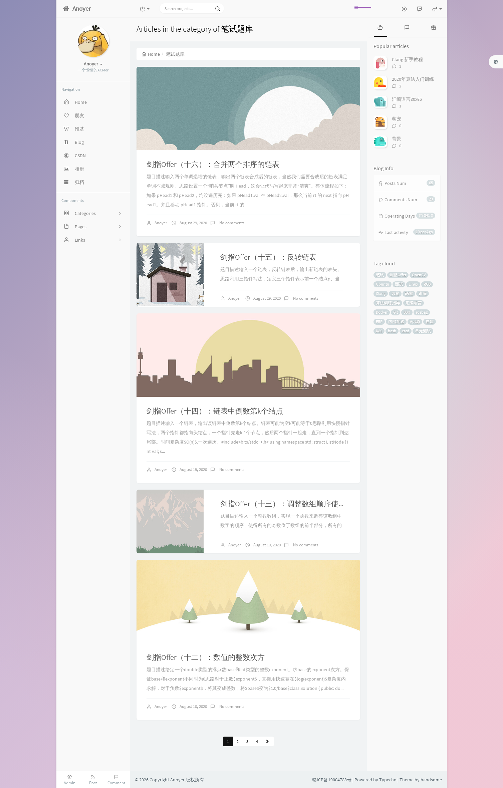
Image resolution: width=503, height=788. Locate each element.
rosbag (422, 312)
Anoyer (161, 223)
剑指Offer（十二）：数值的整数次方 (206, 657)
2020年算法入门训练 (413, 79)
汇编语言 (414, 302)
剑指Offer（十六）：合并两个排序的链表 (213, 164)
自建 (430, 321)
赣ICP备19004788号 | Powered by (345, 780)
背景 (396, 139)
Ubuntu (382, 284)
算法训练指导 (388, 302)
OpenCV (419, 274)
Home (151, 54)
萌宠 (396, 119)
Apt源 (415, 321)
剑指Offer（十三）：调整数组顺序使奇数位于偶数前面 (308, 503)
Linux (413, 284)
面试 (399, 284)
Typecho (388, 780)
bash (392, 330)
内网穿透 (396, 321)
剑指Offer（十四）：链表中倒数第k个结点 (215, 411)
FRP (379, 321)
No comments (231, 223)
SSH (407, 312)
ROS (427, 284)
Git (395, 312)
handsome (431, 780)
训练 (423, 293)
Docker (382, 312)
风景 (395, 293)
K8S (379, 330)
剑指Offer (398, 274)
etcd (405, 330)
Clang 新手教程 (407, 59)
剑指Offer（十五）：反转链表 (268, 257)
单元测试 (423, 330)
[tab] (380, 27)
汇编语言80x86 (407, 99)
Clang (381, 293)
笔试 (380, 274)
